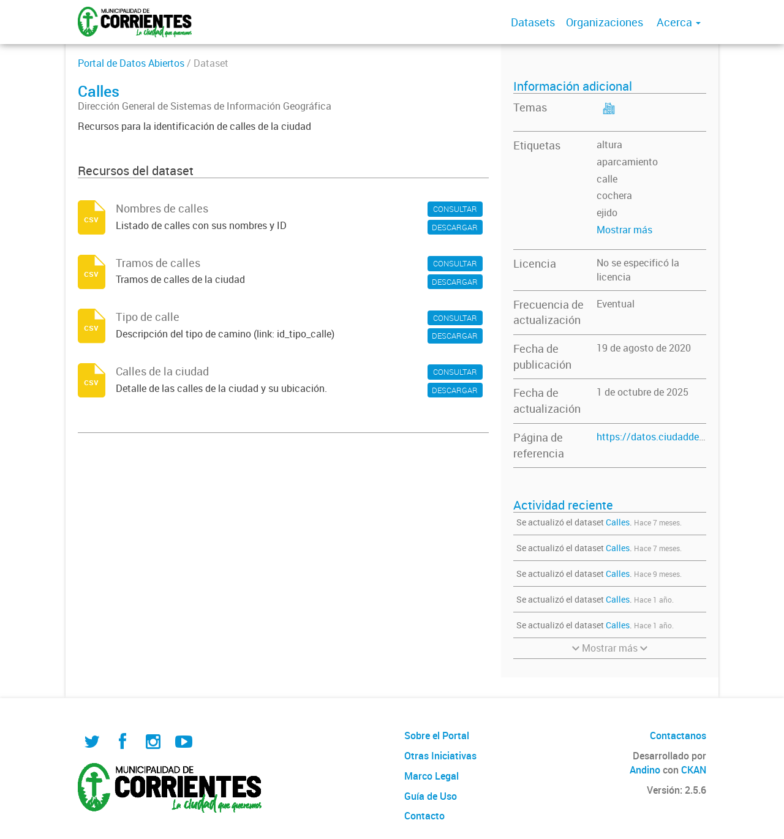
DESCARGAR (455, 227)
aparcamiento (627, 161)
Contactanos (678, 735)
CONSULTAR (455, 208)
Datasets (533, 22)
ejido (607, 212)
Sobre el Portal (436, 735)
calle (607, 179)
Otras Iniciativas (440, 755)
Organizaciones (604, 22)
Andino (645, 770)
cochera (614, 195)
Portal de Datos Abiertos (131, 63)
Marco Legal (431, 776)
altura (609, 144)
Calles (618, 522)
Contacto (424, 815)
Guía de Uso (430, 796)
